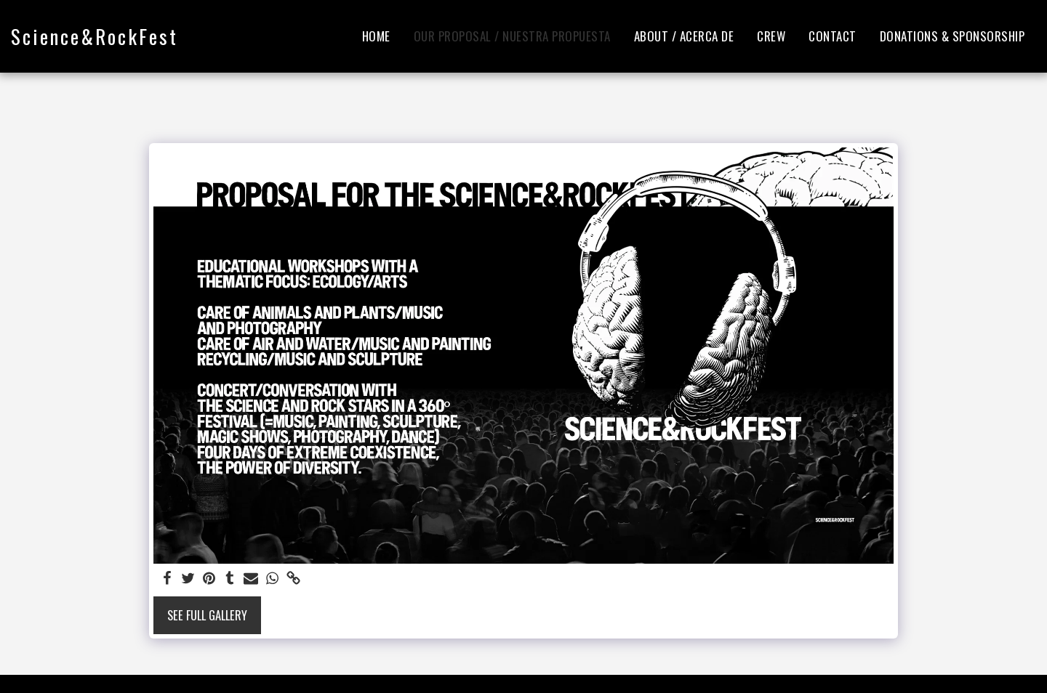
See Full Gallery (207, 615)
